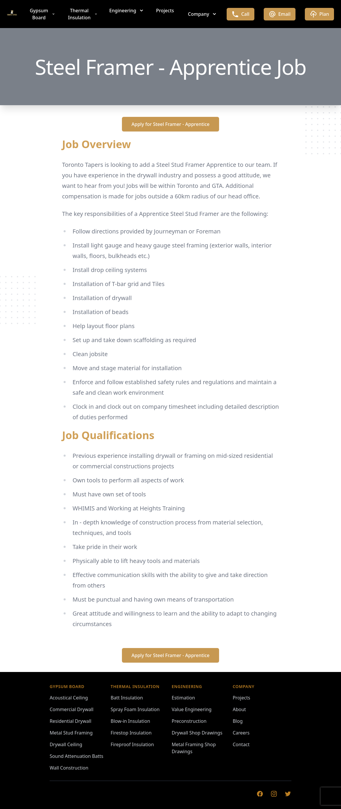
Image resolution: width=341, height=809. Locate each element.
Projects (165, 10)
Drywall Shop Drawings (197, 733)
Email (280, 14)
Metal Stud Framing (71, 733)
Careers (241, 733)
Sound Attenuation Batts (76, 756)
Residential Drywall (70, 721)
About (239, 709)
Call (240, 14)
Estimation (183, 697)
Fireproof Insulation (132, 744)
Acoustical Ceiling (69, 697)
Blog (238, 721)
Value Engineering (192, 709)
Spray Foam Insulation (135, 709)
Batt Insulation (127, 697)
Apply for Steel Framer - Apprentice (171, 124)
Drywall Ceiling (66, 744)
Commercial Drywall (71, 709)
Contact (241, 744)
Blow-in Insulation (130, 721)
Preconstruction (189, 721)
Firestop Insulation (131, 733)
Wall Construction (69, 768)
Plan (319, 14)
